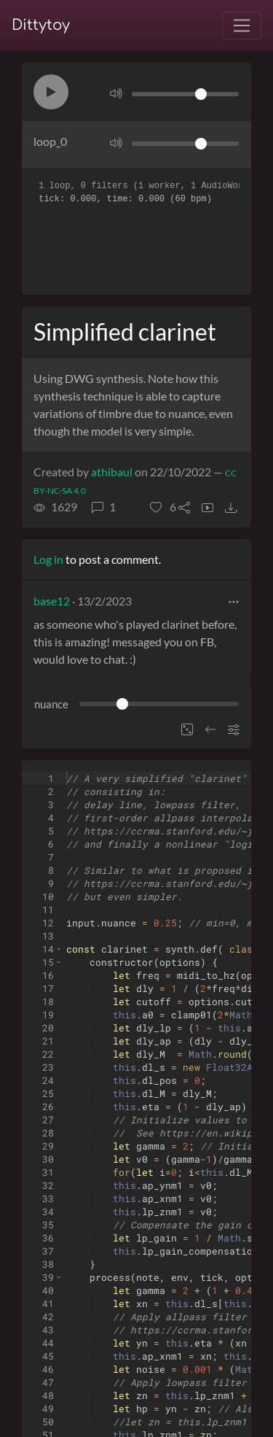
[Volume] (185, 94)
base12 (51, 601)
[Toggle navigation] (241, 25)
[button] (50, 91)
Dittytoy (41, 25)
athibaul (111, 472)
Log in (48, 559)
